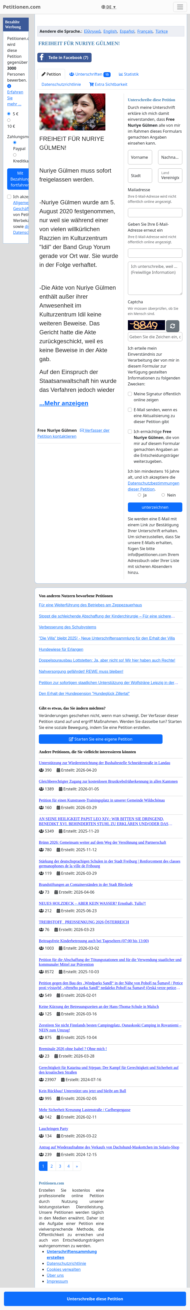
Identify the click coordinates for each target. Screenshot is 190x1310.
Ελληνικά (92, 31)
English (110, 31)
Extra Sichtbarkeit (108, 84)
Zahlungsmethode (24, 136)
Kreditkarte (23, 161)
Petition (51, 74)
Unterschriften (90, 74)
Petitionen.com (22, 6)
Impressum (57, 1281)
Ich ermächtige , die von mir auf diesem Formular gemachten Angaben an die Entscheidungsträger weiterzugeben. (157, 446)
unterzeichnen (155, 507)
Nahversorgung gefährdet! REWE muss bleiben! (81, 671)
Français (145, 31)
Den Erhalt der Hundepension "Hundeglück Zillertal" (84, 693)
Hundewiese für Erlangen (61, 649)
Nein (171, 495)
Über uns (55, 1275)
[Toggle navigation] (180, 7)
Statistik (129, 74)
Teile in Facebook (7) (63, 57)
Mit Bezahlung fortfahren (20, 179)
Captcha (135, 302)
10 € (11, 126)
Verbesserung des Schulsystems (67, 627)
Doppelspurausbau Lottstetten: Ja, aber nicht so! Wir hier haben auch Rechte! (107, 660)
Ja (144, 495)
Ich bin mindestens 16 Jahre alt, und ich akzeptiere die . (154, 480)
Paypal (19, 148)
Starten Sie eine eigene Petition (101, 739)
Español (127, 31)
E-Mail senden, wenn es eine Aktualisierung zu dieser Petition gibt (155, 415)
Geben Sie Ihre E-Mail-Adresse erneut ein (148, 227)
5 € (15, 114)
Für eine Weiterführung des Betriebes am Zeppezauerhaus (90, 605)
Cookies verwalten (64, 1269)
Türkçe (161, 31)
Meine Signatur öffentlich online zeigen (157, 397)
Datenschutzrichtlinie (61, 84)
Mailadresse (139, 189)
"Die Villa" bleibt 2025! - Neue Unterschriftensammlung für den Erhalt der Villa (107, 638)
